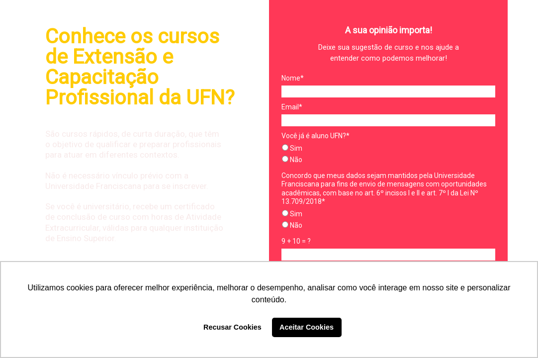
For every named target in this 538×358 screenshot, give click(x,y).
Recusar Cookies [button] (232, 327)
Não (292, 160)
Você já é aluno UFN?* (315, 136)
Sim (292, 148)
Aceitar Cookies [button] (306, 327)
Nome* (292, 78)
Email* (291, 107)
